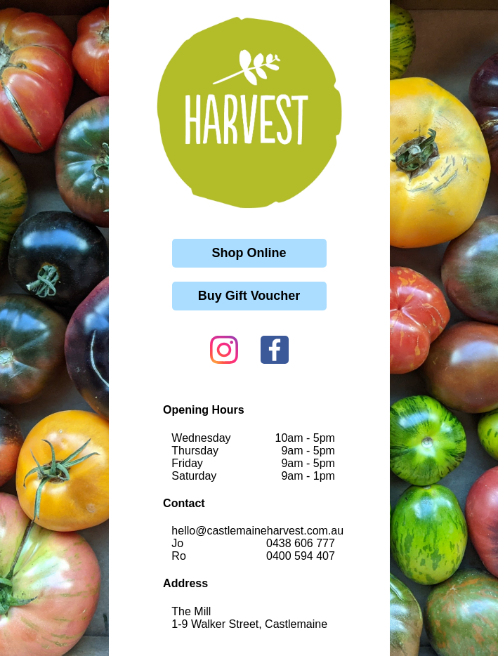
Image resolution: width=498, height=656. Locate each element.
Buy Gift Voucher (249, 296)
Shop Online (249, 253)
